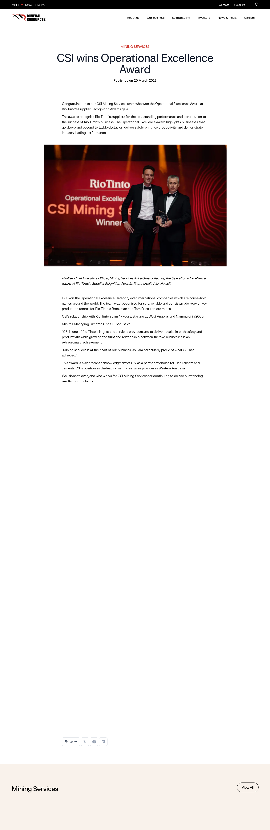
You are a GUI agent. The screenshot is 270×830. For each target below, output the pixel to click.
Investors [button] (204, 17)
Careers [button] (249, 17)
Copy (71, 742)
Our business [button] (155, 17)
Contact (224, 4)
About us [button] (133, 17)
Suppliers (239, 4)
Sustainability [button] (181, 17)
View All (248, 787)
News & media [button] (227, 17)
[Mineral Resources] (29, 17)
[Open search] (257, 4)
